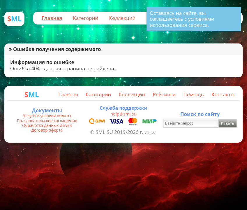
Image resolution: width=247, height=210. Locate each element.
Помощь (193, 94)
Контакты (222, 94)
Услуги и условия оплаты (47, 115)
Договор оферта (47, 130)
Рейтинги (164, 94)
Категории (85, 18)
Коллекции (122, 18)
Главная (52, 18)
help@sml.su (123, 114)
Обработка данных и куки (47, 125)
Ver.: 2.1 (150, 132)
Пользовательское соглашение (47, 120)
